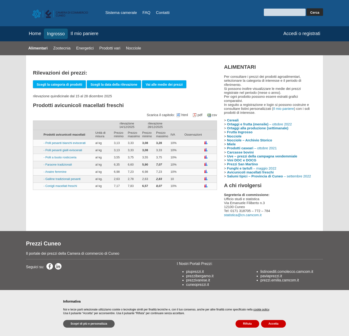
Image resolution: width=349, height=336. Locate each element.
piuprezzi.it (195, 272)
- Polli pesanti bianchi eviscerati (65, 143)
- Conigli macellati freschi (60, 186)
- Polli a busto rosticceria (60, 157)
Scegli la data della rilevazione (113, 84)
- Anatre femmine (55, 171)
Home (35, 33)
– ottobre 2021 (252, 148)
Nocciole (133, 48)
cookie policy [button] (261, 309)
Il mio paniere (84, 33)
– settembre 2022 (269, 176)
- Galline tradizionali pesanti (62, 179)
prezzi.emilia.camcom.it (279, 280)
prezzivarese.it (198, 280)
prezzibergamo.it (199, 276)
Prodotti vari (109, 48)
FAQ (146, 12)
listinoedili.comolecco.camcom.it (286, 272)
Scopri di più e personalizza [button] (89, 323)
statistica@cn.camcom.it (243, 215)
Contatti (163, 12)
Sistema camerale (121, 12)
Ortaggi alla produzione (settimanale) (257, 128)
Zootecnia (62, 48)
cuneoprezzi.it (197, 285)
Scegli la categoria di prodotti (59, 84)
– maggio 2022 (251, 168)
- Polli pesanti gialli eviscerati (63, 150)
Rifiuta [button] (247, 323)
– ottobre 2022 (259, 124)
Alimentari (38, 48)
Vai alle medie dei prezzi (164, 84)
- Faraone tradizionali (58, 164)
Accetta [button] (273, 323)
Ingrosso (56, 33)
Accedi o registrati (301, 33)
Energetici (85, 48)
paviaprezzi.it (271, 276)
